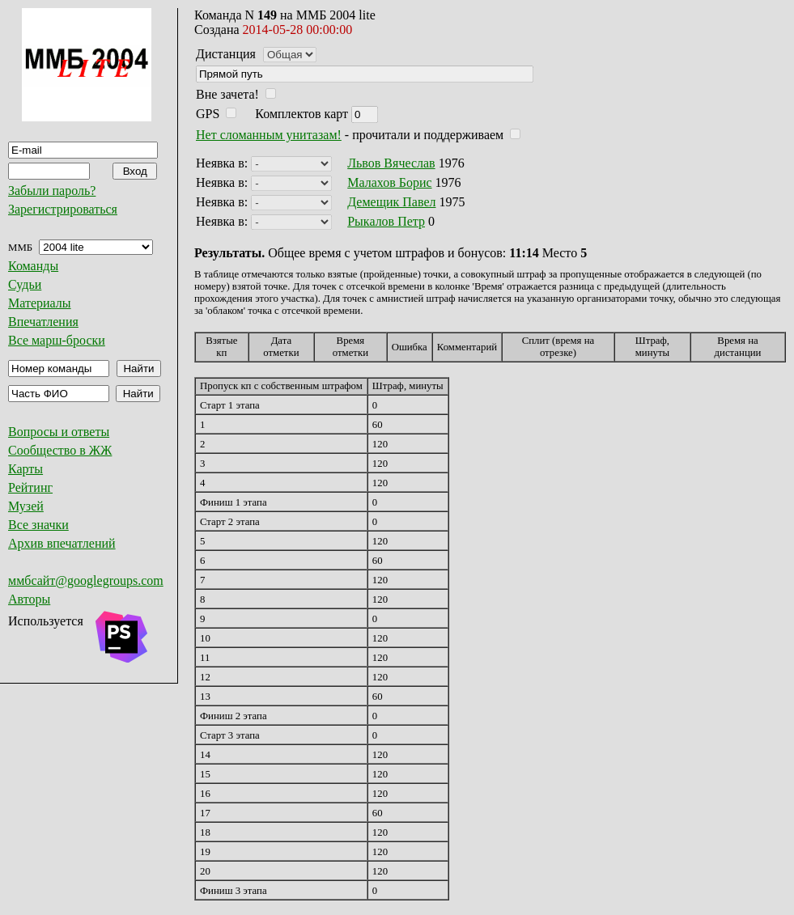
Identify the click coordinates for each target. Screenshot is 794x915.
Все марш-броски (56, 340)
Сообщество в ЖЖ (60, 450)
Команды (33, 266)
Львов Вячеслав (391, 163)
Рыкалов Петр (386, 221)
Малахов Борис (389, 182)
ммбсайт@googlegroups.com (85, 580)
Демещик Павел (391, 202)
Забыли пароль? (52, 190)
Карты (25, 469)
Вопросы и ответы (58, 431)
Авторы (29, 599)
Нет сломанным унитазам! (269, 135)
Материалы (39, 303)
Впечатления (43, 321)
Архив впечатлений (62, 543)
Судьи (24, 284)
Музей (26, 506)
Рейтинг (30, 487)
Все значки (38, 525)
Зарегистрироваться (62, 209)
